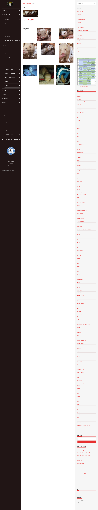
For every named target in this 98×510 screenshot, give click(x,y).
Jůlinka (78, 353)
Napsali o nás (8, 119)
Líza (78, 367)
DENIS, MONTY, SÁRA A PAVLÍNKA (83, 231)
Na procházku (81, 27)
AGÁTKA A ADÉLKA (80, 303)
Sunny (78, 282)
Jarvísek (78, 149)
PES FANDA (79, 226)
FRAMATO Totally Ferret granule (83, 450)
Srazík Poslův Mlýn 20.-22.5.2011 (83, 324)
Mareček (79, 170)
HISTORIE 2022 (5, 98)
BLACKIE (79, 96)
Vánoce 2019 (79, 147)
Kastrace (7, 81)
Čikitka (78, 178)
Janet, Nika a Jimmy (81, 202)
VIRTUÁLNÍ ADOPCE (9, 27)
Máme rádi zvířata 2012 (81, 237)
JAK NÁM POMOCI (9, 115)
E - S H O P (4, 94)
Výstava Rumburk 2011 (81, 340)
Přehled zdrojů (80, 493)
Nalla (78, 245)
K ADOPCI (7, 19)
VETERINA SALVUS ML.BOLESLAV (83, 455)
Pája (78, 133)
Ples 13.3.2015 (80, 213)
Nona (78, 356)
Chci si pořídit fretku (10, 57)
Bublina (78, 160)
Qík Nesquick (79, 290)
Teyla (78, 351)
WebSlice (14, 169)
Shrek (78, 391)
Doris (78, 401)
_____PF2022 (79, 109)
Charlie (78, 414)
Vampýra (79, 176)
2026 (85, 473)
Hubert (78, 412)
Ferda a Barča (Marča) (81, 422)
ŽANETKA (79, 104)
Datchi (78, 375)
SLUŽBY (6, 130)
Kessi (78, 404)
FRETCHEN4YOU (80, 463)
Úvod (24, 3)
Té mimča (79, 157)
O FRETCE (4, 45)
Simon (78, 247)
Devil (78, 335)
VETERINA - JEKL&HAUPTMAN (83, 458)
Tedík (78, 308)
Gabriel (78, 258)
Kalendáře (79, 43)
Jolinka (78, 330)
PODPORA (4, 90)
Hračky (79, 22)
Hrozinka (79, 300)
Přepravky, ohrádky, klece (83, 30)
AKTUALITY (4, 10)
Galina (78, 377)
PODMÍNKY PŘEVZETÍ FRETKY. (11, 40)
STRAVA (6, 85)
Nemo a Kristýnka (80, 343)
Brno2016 (79, 189)
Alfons (78, 234)
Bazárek (79, 14)
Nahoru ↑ (13, 170)
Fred (78, 406)
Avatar (78, 261)
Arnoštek (79, 311)
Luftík (78, 173)
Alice (78, 139)
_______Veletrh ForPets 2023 (82, 86)
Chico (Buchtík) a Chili (81, 276)
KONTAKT (7, 111)
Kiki (78, 123)
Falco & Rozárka (80, 181)
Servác (78, 274)
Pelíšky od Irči (80, 208)
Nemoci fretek (8, 65)
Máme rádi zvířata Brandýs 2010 (83, 425)
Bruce (78, 205)
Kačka (78, 327)
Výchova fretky (8, 61)
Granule (79, 17)
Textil (78, 51)
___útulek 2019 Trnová (81, 154)
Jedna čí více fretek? (10, 77)
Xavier (78, 388)
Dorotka (79, 348)
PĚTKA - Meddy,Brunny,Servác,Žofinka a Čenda (86, 298)
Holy (78, 409)
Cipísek (78, 306)
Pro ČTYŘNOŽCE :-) (80, 11)
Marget (78, 117)
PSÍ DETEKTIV (79, 460)
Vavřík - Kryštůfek (80, 314)
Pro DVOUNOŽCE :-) (81, 38)
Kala (78, 141)
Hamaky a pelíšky (81, 19)
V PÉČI (6, 23)
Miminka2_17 (79, 192)
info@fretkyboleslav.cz (11, 165)
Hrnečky (79, 40)
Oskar (78, 266)
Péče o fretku (8, 54)
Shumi (78, 120)
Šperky (78, 48)
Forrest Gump (80, 255)
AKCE (6, 126)
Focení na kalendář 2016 (82, 210)
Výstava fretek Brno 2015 (82, 215)
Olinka (78, 115)
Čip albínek (79, 186)
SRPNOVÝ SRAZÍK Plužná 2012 (83, 253)
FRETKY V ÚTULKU (6, 14)
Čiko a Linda (79, 380)
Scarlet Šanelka (80, 152)
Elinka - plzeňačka (80, 316)
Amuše (78, 125)
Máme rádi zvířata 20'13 (81, 223)
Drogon (78, 184)
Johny (78, 284)
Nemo (78, 322)
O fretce (7, 50)
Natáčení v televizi (9, 123)
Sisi (78, 319)
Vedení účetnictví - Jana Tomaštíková (84, 452)
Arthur (78, 242)
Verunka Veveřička (80, 221)
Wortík (78, 128)
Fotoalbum (28, 3)
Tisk (18, 169)
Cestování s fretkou (10, 73)
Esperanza (79, 332)
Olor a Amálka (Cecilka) (81, 420)
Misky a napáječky (81, 24)
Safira (78, 287)
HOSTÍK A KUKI (30, 19)
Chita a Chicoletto (80, 372)
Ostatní (78, 46)
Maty (78, 200)
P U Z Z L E (79, 271)
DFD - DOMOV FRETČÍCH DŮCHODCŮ (10, 35)
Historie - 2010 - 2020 (10, 134)
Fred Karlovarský (80, 295)
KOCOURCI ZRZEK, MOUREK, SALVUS (84, 229)
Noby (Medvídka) (80, 361)
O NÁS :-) (4, 102)
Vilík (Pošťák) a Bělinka (81, 369)
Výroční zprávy (8, 107)
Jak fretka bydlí (9, 69)
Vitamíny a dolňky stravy (83, 32)
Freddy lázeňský (80, 218)
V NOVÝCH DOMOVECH (10, 31)
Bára (78, 393)
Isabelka (79, 165)
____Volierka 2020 (80, 144)
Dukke (78, 162)
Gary (78, 197)
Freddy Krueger (80, 279)
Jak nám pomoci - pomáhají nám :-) (10, 140)
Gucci (78, 345)
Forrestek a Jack (80, 250)
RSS (11, 169)
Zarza (78, 364)
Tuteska (78, 398)
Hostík (78, 107)
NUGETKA (79, 99)
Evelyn (78, 239)
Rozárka (78, 385)
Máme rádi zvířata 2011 (81, 292)
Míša (78, 263)
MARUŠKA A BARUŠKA (81, 101)
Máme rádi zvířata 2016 (81, 194)
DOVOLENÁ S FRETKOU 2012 (82, 269)
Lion (78, 131)
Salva (78, 417)
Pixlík (78, 359)
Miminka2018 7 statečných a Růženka (84, 168)
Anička (78, 396)
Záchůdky (80, 35)
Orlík (78, 136)
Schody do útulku (80, 112)
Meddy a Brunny (80, 383)
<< (78, 471)
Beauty (78, 337)
